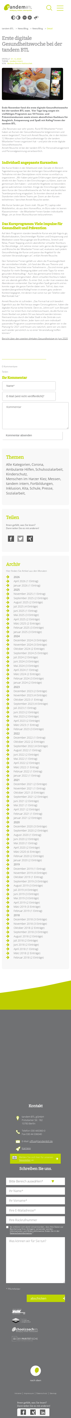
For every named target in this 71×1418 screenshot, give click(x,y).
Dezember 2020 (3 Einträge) (30, 826)
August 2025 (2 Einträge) (28, 602)
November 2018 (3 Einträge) (30, 923)
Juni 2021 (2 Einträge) (26, 801)
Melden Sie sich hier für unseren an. (36, 1158)
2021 (17, 780)
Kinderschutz (16, 474)
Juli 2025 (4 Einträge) (26, 606)
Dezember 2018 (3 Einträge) (30, 919)
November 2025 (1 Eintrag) (29, 594)
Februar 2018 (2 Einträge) (29, 957)
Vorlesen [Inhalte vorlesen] (36, 17)
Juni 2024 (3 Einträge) (26, 661)
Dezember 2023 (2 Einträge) (30, 691)
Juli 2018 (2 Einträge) (26, 940)
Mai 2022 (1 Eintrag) (25, 758)
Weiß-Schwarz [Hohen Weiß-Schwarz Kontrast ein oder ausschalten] (18, 17)
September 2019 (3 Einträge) (31, 881)
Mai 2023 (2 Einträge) (26, 716)
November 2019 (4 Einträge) (30, 873)
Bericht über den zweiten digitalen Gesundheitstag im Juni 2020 (35, 338)
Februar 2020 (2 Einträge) (29, 856)
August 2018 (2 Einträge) (28, 936)
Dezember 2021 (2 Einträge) (30, 784)
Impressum (29, 1393)
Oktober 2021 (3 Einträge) (29, 792)
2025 (17, 589)
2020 (17, 822)
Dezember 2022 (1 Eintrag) (29, 737)
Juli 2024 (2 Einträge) (26, 657)
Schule (35, 488)
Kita (25, 488)
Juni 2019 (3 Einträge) (26, 894)
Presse (47, 488)
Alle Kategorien (18, 464)
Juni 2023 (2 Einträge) (26, 712)
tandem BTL (8, 28)
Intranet (18, 1393)
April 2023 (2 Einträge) (27, 721)
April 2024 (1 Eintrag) (26, 670)
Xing (30, 539)
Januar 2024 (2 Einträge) (28, 682)
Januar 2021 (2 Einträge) (28, 818)
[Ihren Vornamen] (35, 1200)
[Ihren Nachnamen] (35, 1191)
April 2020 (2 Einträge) (27, 847)
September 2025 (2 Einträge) (31, 598)
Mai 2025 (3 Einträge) (26, 615)
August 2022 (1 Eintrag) (27, 750)
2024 (17, 636)
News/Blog (23, 28)
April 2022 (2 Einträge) (27, 763)
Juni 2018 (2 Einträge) (26, 944)
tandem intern (17, 483)
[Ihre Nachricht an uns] (35, 1260)
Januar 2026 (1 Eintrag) (27, 585)
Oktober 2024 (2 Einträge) (29, 649)
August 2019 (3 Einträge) (28, 885)
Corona (37, 464)
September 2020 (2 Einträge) (31, 830)
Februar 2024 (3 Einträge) (29, 678)
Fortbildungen (41, 483)
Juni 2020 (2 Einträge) (26, 839)
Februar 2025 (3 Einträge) (29, 627)
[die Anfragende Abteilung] (35, 1181)
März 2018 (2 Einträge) (27, 953)
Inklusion (13, 488)
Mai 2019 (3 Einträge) (26, 898)
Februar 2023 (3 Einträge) (29, 729)
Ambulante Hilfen (20, 469)
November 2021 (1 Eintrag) (29, 788)
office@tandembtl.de (41, 1141)
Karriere (26, 1148)
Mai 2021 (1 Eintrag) (25, 805)
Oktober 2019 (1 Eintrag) (28, 877)
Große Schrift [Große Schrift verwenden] (29, 17)
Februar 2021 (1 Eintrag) (28, 813)
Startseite (18, 7)
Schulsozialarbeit (48, 469)
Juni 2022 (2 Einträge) (26, 754)
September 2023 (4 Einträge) (31, 704)
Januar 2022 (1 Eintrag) (27, 775)
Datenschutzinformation (21, 1233)
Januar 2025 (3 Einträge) (28, 632)
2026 (17, 577)
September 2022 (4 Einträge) (31, 746)
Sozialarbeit (15, 493)
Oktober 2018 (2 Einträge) (29, 928)
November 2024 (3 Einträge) (30, 644)
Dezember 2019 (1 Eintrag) (29, 868)
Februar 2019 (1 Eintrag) (28, 911)
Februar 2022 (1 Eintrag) (28, 771)
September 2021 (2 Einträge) (31, 796)
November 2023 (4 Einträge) (30, 695)
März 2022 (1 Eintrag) (26, 767)
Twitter (20, 539)
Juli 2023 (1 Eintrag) (25, 708)
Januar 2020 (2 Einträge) (28, 860)
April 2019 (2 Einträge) (27, 902)
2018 (17, 915)
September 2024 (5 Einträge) (31, 653)
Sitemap (53, 1393)
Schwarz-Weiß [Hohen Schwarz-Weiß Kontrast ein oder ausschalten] (13, 17)
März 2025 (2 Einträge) (27, 623)
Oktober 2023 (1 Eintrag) (28, 699)
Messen (54, 479)
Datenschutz (41, 1393)
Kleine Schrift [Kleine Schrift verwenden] (24, 17)
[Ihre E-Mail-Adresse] (35, 1210)
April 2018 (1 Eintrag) (26, 949)
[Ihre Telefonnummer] (35, 1220)
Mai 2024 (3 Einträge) (26, 666)
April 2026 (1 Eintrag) (26, 581)
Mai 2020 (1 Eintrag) (25, 843)
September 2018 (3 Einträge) (31, 932)
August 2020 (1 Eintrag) (27, 835)
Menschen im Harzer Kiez (26, 479)
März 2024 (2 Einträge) (27, 674)
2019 (17, 864)
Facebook (11, 539)
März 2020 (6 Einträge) (27, 851)
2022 (17, 733)
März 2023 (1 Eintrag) (26, 725)
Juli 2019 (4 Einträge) (26, 890)
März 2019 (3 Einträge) (27, 906)
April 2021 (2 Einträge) (27, 809)
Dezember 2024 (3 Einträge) (30, 640)
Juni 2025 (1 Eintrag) (25, 611)
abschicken (38, 1298)
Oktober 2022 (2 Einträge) (29, 741)
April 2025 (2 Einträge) (27, 619)
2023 (17, 687)
